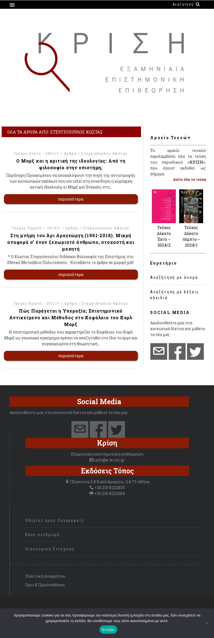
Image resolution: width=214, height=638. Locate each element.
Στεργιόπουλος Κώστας (104, 154)
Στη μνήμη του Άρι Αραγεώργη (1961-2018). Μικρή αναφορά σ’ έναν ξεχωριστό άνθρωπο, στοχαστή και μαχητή (70, 242)
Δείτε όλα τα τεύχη (189, 179)
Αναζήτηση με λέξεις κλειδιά (174, 295)
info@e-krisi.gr (109, 460)
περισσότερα (71, 199)
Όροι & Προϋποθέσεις (45, 584)
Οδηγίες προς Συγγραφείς (54, 520)
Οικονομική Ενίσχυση (49, 549)
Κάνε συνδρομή (42, 534)
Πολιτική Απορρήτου (45, 576)
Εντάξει (108, 630)
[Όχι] (207, 623)
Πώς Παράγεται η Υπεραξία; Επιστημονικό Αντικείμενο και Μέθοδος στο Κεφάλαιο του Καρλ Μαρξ (70, 317)
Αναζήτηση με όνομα (174, 277)
